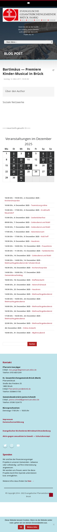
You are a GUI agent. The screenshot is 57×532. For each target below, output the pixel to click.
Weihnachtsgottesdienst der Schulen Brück (22, 263)
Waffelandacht (38, 280)
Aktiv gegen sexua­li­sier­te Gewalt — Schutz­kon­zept (26, 436)
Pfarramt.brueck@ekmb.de (19, 389)
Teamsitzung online (39, 205)
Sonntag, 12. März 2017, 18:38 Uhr (16, 79)
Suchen (33, 344)
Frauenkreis (47, 246)
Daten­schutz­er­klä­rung (13, 422)
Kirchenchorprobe (12, 200)
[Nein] (53, 524)
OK (21, 527)
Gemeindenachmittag (14, 275)
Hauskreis (35, 241)
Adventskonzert (37, 232)
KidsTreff (44, 236)
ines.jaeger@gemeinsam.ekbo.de (23, 370)
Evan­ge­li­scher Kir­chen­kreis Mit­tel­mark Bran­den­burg (27, 431)
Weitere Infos (32, 527)
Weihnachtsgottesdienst (42, 294)
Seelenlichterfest (38, 217)
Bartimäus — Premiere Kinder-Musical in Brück (23, 71)
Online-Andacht (29, 328)
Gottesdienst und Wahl (40, 222)
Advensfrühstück (39, 284)
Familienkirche (48, 251)
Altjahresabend (38, 333)
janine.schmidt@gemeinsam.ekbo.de (24, 399)
